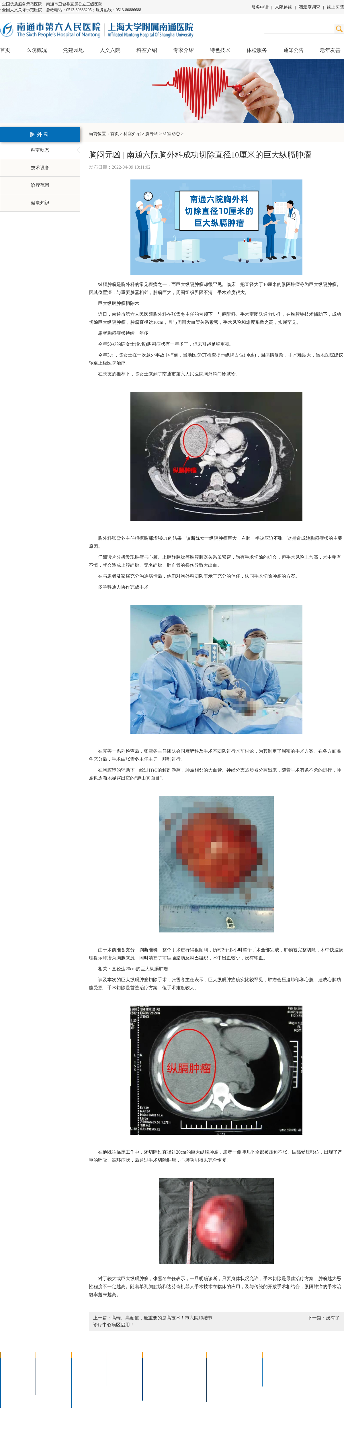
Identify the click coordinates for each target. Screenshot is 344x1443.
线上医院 (335, 7)
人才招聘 (275, 1371)
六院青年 (49, 1378)
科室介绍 (132, 133)
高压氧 (153, 1386)
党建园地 (73, 50)
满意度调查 (309, 7)
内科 (79, 1371)
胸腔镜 (153, 1371)
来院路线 (283, 7)
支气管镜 (185, 1371)
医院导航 (219, 1386)
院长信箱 (13, 1393)
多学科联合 (86, 1363)
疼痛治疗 (185, 1363)
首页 (5, 50)
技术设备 (40, 167)
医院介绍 (13, 1363)
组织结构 (13, 1378)
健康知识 (40, 202)
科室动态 (171, 133)
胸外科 (151, 133)
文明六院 (49, 1386)
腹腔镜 (183, 1378)
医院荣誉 (13, 1386)
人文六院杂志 (53, 1371)
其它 (79, 1393)
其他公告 (275, 1378)
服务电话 (260, 7)
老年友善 (330, 50)
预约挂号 (245, 1371)
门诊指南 (219, 1363)
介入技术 (155, 1363)
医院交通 (13, 1401)
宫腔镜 (183, 1386)
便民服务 (219, 1378)
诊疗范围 (40, 185)
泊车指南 (245, 1386)
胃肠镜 (153, 1378)
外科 (79, 1378)
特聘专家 (120, 1371)
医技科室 (84, 1386)
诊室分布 (245, 1378)
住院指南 (219, 1371)
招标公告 (275, 1363)
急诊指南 (245, 1363)
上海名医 (120, 1363)
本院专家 (120, 1378)
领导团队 (13, 1371)
